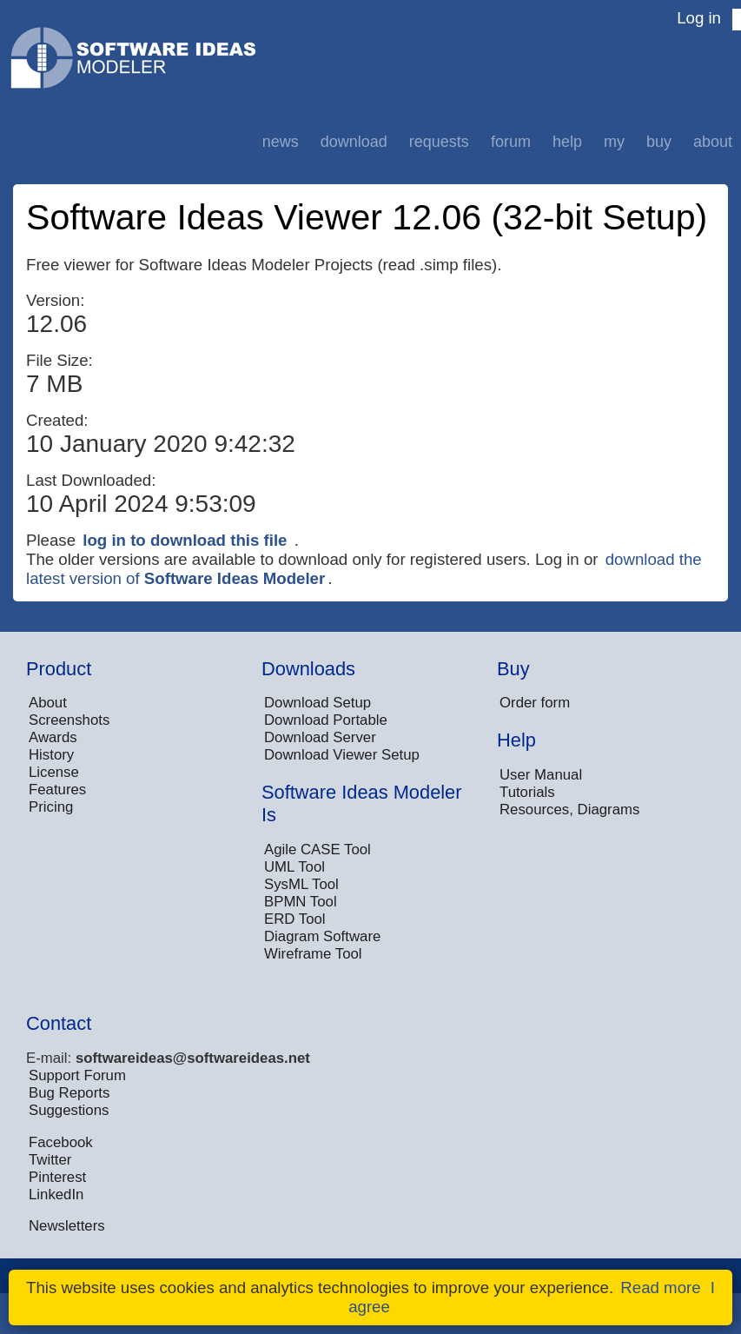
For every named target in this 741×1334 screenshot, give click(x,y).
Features (57, 789)
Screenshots (69, 720)
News (280, 141)
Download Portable (325, 720)
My (614, 141)
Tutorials (527, 792)
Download (354, 141)
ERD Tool (295, 919)
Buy (659, 141)
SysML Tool (301, 884)
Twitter (50, 1159)
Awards (53, 737)
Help (567, 141)
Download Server (320, 737)
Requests (439, 141)
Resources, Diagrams (569, 809)
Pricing (51, 807)
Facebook (61, 1142)
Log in (699, 18)
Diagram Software (322, 936)
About (712, 141)
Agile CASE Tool (317, 849)
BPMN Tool (300, 901)
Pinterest (57, 1177)
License (54, 772)
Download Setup (317, 702)
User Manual (541, 775)
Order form (535, 702)
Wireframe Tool (313, 954)
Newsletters (67, 1226)
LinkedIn (56, 1194)
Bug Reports (69, 1093)
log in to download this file (185, 540)
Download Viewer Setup (342, 755)
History (51, 755)
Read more (660, 1287)
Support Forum (77, 1075)
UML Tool (294, 867)
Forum (511, 141)
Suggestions (69, 1110)
